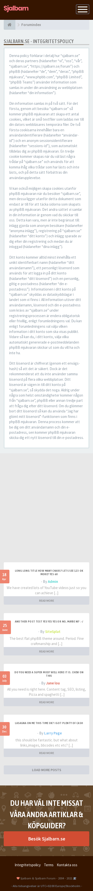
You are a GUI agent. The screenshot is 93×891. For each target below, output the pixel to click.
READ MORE (46, 600)
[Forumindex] (9, 25)
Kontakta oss (67, 865)
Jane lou (53, 683)
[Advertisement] (46, 513)
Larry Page (53, 733)
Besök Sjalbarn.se (46, 839)
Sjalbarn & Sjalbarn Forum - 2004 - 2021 (46, 878)
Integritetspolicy (28, 865)
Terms (49, 865)
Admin (53, 581)
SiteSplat (53, 631)
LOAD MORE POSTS (46, 770)
